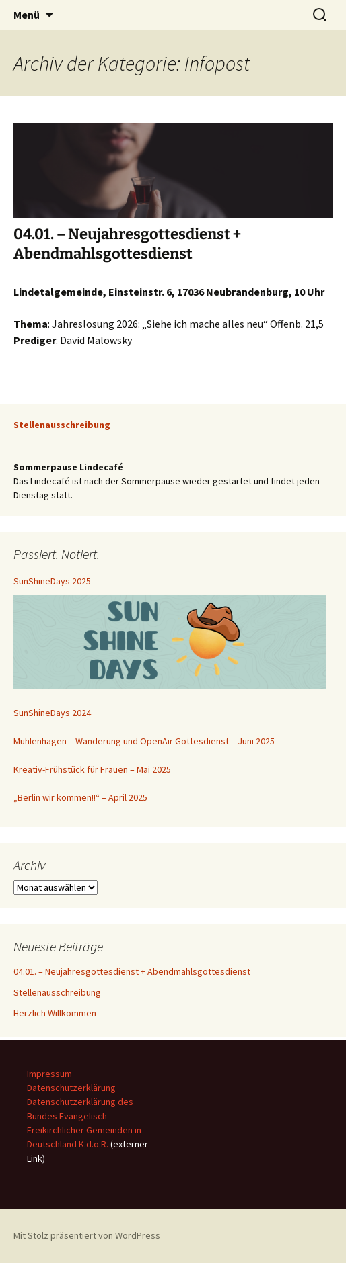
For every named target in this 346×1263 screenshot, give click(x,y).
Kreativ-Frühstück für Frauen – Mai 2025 (92, 769)
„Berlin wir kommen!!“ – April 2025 (80, 797)
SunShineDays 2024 (52, 713)
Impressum (49, 1074)
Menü (26, 14)
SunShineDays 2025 (52, 581)
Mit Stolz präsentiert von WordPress (86, 1235)
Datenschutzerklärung (71, 1088)
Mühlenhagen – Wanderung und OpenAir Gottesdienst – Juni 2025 (144, 741)
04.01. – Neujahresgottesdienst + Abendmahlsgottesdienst (127, 244)
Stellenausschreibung (57, 992)
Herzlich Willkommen (54, 1013)
